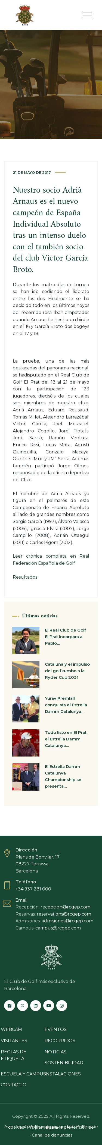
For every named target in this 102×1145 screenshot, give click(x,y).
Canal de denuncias (52, 1135)
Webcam (11, 1029)
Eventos (56, 1029)
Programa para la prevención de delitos (60, 1127)
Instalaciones (63, 1074)
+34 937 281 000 (33, 889)
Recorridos (60, 1040)
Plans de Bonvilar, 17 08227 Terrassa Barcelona (38, 864)
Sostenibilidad (64, 1062)
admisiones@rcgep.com (67, 920)
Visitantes (14, 1040)
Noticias (55, 1051)
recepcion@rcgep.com (65, 907)
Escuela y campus (23, 1074)
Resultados (25, 577)
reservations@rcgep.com (64, 914)
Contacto (13, 1084)
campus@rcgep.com (58, 928)
